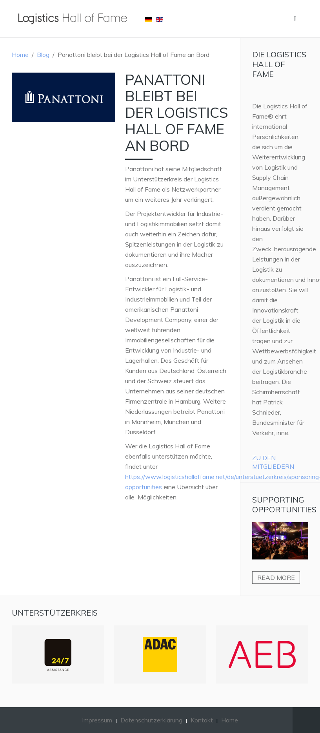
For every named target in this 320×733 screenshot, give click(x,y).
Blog (43, 54)
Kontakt (202, 720)
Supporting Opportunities (284, 504)
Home (20, 54)
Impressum (97, 720)
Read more (276, 577)
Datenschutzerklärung (151, 720)
